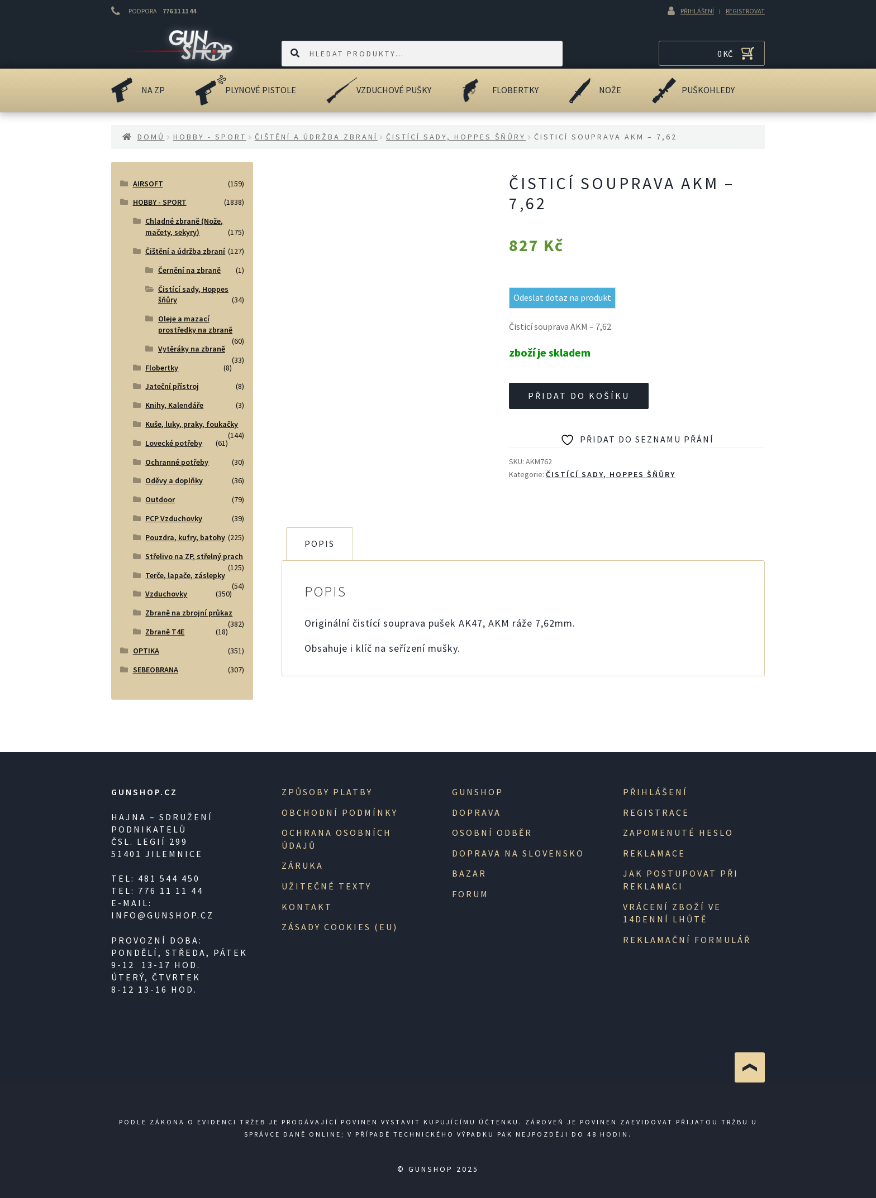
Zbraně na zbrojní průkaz (188, 613)
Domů (151, 137)
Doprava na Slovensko (518, 853)
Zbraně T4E (164, 632)
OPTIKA (146, 651)
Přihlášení (697, 11)
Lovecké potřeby (173, 443)
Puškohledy (708, 89)
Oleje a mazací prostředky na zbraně (195, 324)
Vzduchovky (166, 594)
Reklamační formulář (687, 939)
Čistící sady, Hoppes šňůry (456, 137)
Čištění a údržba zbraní (316, 137)
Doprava (476, 812)
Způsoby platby (327, 791)
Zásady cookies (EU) (340, 926)
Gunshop (477, 791)
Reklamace (654, 853)
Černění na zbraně (189, 270)
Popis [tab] (319, 543)
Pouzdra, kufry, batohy (185, 537)
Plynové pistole (260, 89)
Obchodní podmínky (340, 812)
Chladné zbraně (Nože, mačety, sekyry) (184, 226)
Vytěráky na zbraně (191, 349)
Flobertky (515, 89)
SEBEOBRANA (155, 670)
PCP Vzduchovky (173, 518)
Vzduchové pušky (393, 89)
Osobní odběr (492, 832)
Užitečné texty (327, 886)
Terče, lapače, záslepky (185, 575)
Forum (470, 893)
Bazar (469, 873)
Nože (610, 89)
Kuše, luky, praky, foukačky (191, 424)
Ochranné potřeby (176, 462)
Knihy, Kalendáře (174, 405)
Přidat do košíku (579, 395)
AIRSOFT (148, 184)
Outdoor (160, 499)
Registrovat (745, 11)
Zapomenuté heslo (678, 832)
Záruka (302, 865)
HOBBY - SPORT (209, 137)
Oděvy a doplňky (174, 480)
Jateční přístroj (172, 386)
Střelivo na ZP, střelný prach (194, 556)
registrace (656, 812)
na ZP (153, 89)
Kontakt (307, 906)
